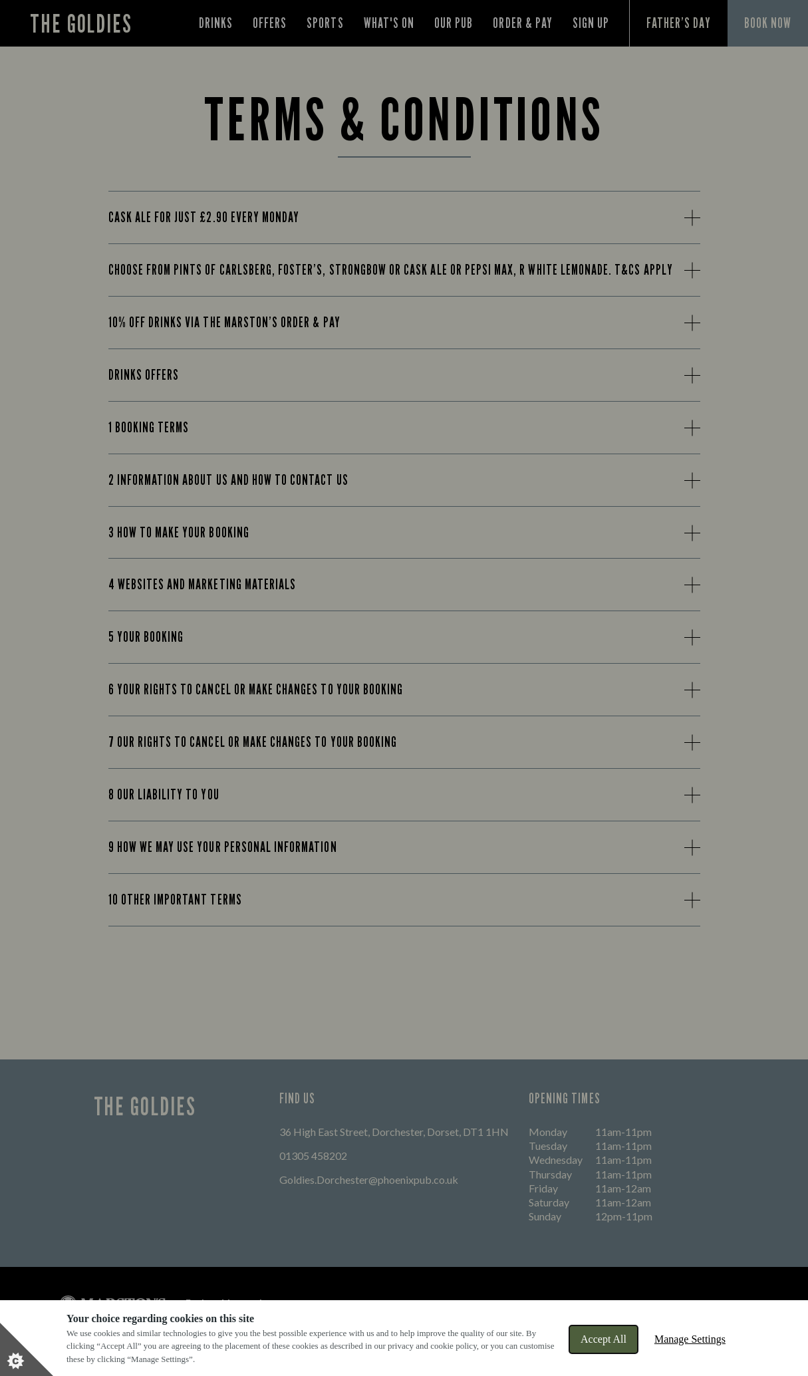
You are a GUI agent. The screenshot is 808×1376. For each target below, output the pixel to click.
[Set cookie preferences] (26, 1349)
